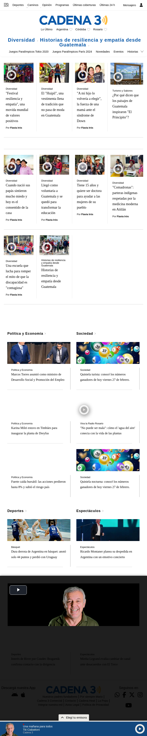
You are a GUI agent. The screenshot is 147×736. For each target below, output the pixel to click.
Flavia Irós (16, 127)
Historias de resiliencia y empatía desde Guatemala (90, 42)
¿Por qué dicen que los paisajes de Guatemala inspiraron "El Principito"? (125, 106)
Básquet (15, 547)
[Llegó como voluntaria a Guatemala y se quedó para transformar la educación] (54, 165)
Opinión (47, 5)
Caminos (33, 5)
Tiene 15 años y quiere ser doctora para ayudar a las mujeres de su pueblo (89, 196)
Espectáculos (90, 511)
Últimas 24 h (107, 5)
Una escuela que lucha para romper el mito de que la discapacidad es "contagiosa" (18, 277)
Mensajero (129, 5)
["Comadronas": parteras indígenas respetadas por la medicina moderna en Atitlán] (126, 166)
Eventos (118, 51)
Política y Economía (26, 333)
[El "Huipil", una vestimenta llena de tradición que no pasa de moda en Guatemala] (54, 73)
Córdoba (80, 29)
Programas (62, 5)
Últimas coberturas (84, 5)
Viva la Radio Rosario (91, 423)
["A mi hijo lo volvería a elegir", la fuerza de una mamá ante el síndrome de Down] (90, 73)
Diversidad (23, 40)
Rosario (98, 29)
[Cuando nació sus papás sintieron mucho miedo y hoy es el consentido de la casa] (18, 165)
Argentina (62, 29)
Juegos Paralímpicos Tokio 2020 (29, 51)
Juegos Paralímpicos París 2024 (72, 51)
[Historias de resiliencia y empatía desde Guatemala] (54, 245)
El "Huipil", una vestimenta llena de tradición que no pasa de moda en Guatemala (52, 104)
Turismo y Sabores (122, 90)
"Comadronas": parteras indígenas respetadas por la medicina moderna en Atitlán (125, 198)
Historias (132, 51)
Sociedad (86, 333)
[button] (137, 706)
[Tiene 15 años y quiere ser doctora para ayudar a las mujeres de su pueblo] (90, 165)
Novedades (103, 51)
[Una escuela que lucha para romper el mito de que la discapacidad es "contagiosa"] (18, 245)
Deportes (18, 5)
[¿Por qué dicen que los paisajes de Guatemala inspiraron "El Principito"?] (126, 74)
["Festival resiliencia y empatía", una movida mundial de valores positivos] (18, 73)
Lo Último (46, 29)
